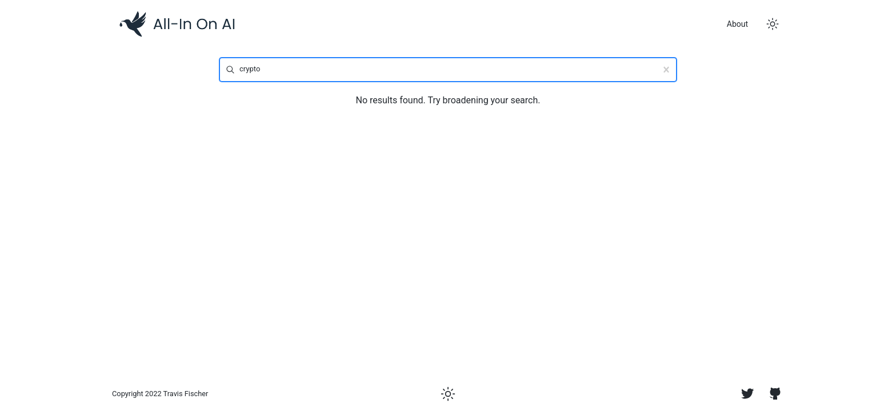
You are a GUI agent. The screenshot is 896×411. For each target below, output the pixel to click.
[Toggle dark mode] (772, 24)
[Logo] (177, 24)
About (737, 24)
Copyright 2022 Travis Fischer (160, 393)
